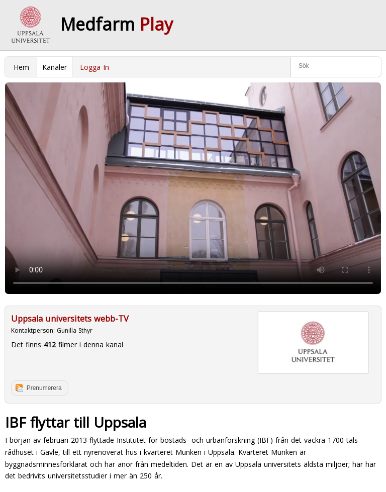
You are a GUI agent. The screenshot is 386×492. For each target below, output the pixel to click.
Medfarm (116, 24)
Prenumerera (44, 387)
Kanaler (54, 67)
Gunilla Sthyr (74, 330)
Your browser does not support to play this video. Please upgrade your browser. (193, 188)
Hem (21, 67)
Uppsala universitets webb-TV (70, 318)
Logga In (94, 67)
